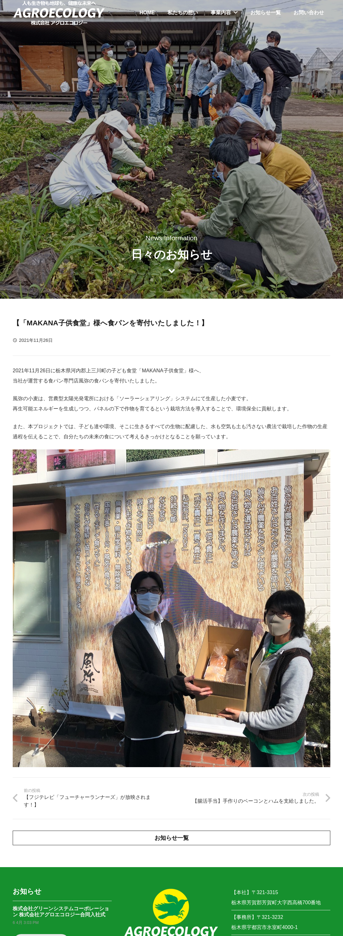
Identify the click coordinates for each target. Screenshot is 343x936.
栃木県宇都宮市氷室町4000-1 (264, 927)
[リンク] (59, 12)
